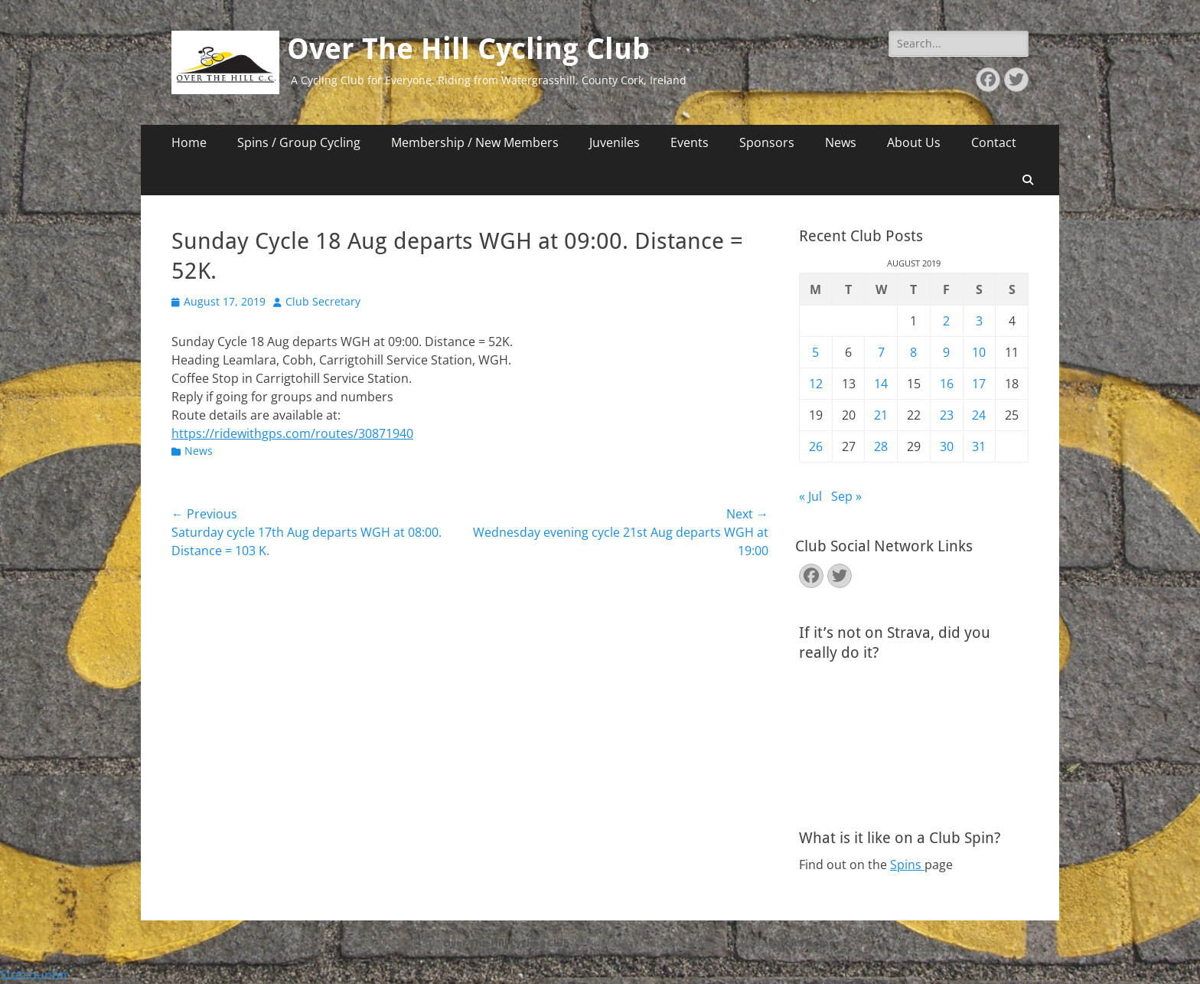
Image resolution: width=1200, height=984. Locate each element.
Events (689, 142)
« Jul (810, 496)
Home (189, 142)
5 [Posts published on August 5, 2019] (815, 352)
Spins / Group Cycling (298, 142)
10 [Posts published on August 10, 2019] (979, 352)
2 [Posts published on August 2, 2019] (946, 320)
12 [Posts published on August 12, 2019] (816, 383)
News (840, 142)
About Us (914, 142)
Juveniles (614, 142)
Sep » (846, 496)
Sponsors (766, 142)
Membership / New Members (475, 142)
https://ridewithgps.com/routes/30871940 (292, 433)
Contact (993, 142)
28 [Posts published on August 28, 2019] (881, 446)
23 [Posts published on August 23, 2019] (947, 415)
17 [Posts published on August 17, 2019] (979, 383)
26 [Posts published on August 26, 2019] (816, 446)
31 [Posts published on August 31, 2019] (979, 446)
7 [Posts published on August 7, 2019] (881, 352)
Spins (907, 864)
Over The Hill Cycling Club (468, 49)
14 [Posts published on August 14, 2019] (881, 383)
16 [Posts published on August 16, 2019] (947, 383)
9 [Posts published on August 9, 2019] (946, 352)
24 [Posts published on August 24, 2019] (979, 415)
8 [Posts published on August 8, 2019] (913, 352)
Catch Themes (804, 943)
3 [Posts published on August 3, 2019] (979, 320)
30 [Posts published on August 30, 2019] (947, 446)
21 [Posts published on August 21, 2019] (881, 415)
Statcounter (34, 974)
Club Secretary (322, 301)
